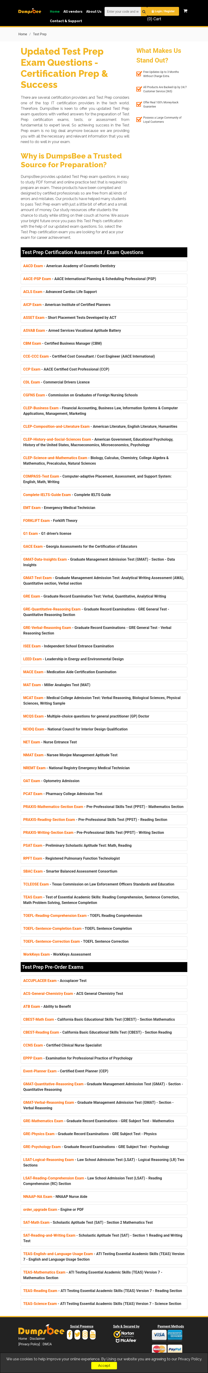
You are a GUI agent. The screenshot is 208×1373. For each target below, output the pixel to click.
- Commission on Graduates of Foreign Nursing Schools (80, 395)
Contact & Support (66, 21)
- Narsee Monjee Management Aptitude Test (70, 755)
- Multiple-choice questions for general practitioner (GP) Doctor (86, 716)
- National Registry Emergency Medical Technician (76, 768)
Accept (104, 1366)
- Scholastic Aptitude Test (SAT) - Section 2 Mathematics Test (88, 1222)
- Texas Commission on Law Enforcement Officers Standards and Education (98, 884)
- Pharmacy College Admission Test (62, 793)
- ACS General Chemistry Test (73, 993)
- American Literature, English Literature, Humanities (100, 426)
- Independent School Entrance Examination (68, 646)
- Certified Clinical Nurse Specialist (62, 1045)
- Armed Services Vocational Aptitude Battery (72, 330)
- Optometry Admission (51, 780)
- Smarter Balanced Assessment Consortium (70, 871)
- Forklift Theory (50, 520)
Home (55, 11)
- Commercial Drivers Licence (56, 382)
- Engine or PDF (53, 1209)
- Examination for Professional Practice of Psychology (77, 1058)
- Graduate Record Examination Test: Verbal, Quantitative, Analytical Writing (94, 596)
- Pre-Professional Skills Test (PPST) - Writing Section (93, 832)
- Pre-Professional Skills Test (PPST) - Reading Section (95, 819)
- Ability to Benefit (47, 1006)
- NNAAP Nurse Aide (55, 1196)
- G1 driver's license (47, 533)
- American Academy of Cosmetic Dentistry (69, 265)
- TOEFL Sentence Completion (77, 928)
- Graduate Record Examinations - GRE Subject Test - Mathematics (98, 1121)
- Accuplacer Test (54, 980)
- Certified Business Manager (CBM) (62, 343)
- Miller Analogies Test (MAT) (56, 684)
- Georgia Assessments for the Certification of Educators (80, 546)
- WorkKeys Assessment (57, 954)
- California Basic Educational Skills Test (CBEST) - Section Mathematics (99, 1019)
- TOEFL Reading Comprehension (82, 915)
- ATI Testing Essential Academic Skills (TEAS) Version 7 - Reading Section (102, 1290)
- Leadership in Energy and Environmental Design (73, 659)
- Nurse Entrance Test (50, 742)
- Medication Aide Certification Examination (69, 672)
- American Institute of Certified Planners (67, 304)
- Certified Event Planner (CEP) (65, 1071)
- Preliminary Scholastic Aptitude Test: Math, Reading (77, 845)
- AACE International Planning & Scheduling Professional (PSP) (89, 278)
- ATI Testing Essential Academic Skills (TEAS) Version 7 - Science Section (102, 1303)
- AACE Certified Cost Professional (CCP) (66, 369)
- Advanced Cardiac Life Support (60, 291)
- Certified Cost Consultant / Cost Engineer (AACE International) (89, 356)
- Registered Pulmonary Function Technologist (71, 858)
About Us (94, 11)
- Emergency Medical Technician (59, 507)
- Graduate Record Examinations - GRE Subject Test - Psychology (96, 1146)
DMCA (47, 1344)
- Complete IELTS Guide (67, 494)
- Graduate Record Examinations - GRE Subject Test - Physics (90, 1133)
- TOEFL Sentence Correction (76, 941)
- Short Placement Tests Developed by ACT (70, 317)
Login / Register (163, 11)
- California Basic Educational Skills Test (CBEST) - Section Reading (97, 1032)
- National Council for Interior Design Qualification (75, 729)
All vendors (73, 11)
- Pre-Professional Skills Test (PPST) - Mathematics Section (103, 806)
